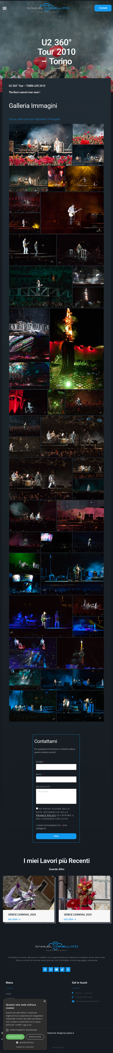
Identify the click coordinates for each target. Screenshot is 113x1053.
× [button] (44, 1001)
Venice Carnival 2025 (78, 914)
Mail (39, 774)
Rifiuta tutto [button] (35, 1037)
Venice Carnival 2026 (22, 914)
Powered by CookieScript (25, 1047)
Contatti (10, 998)
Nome (40, 762)
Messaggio (43, 787)
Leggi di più (27, 1025)
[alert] (25, 1024)
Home (8, 994)
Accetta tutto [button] (15, 1037)
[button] (4, 8)
